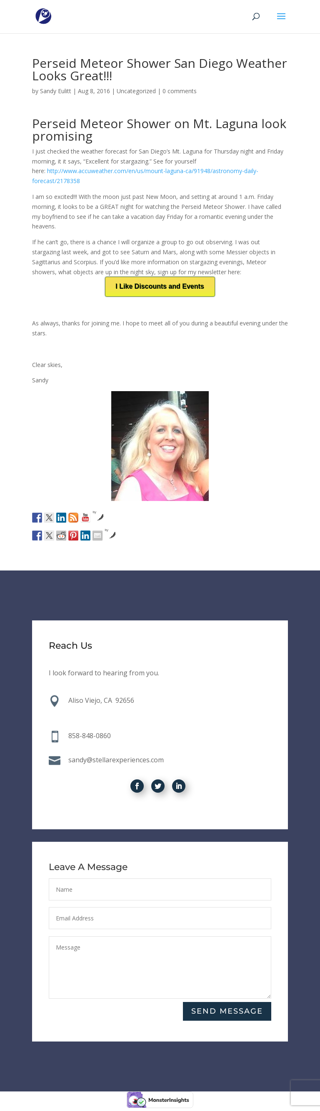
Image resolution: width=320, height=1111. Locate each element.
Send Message (227, 1011)
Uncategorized (136, 91)
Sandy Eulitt (55, 91)
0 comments (179, 91)
